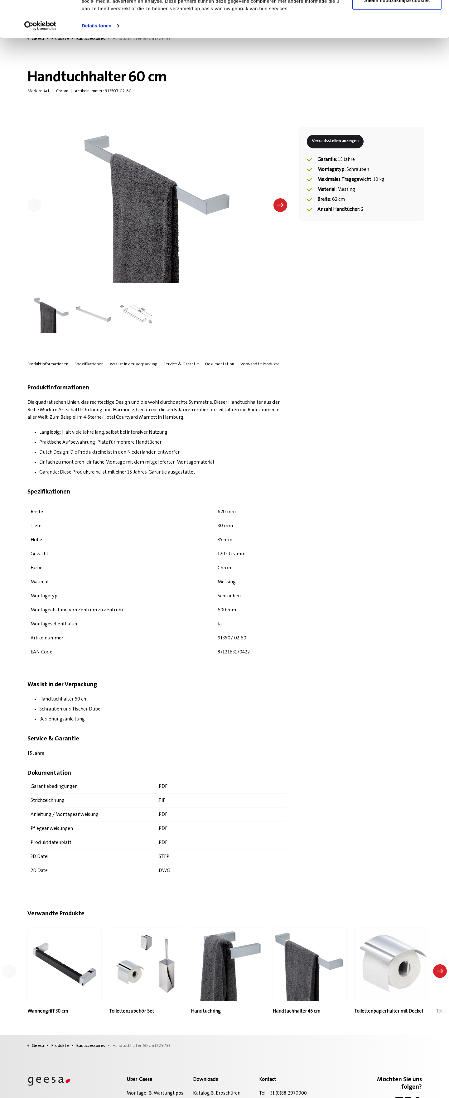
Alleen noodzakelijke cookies (397, 37)
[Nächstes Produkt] (440, 971)
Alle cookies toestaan (397, 16)
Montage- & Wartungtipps (155, 1093)
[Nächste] (280, 205)
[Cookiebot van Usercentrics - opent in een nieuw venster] (40, 62)
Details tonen (96, 62)
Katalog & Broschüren (216, 1093)
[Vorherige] (34, 205)
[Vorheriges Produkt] (9, 971)
